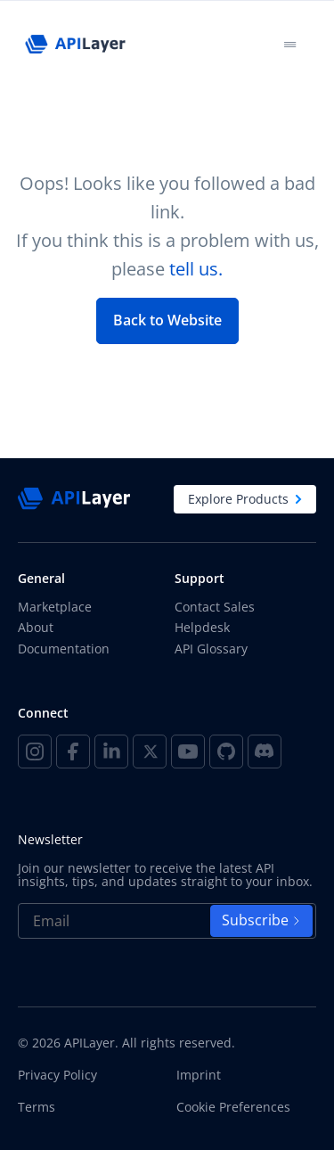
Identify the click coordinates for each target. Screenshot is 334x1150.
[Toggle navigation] (290, 44)
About (35, 627)
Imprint (198, 1075)
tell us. (196, 269)
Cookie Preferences (233, 1107)
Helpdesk (202, 627)
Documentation (64, 648)
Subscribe (261, 920)
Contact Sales (215, 606)
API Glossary (211, 648)
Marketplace (55, 606)
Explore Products (245, 498)
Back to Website (167, 320)
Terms (36, 1107)
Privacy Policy (57, 1075)
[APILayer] (75, 44)
